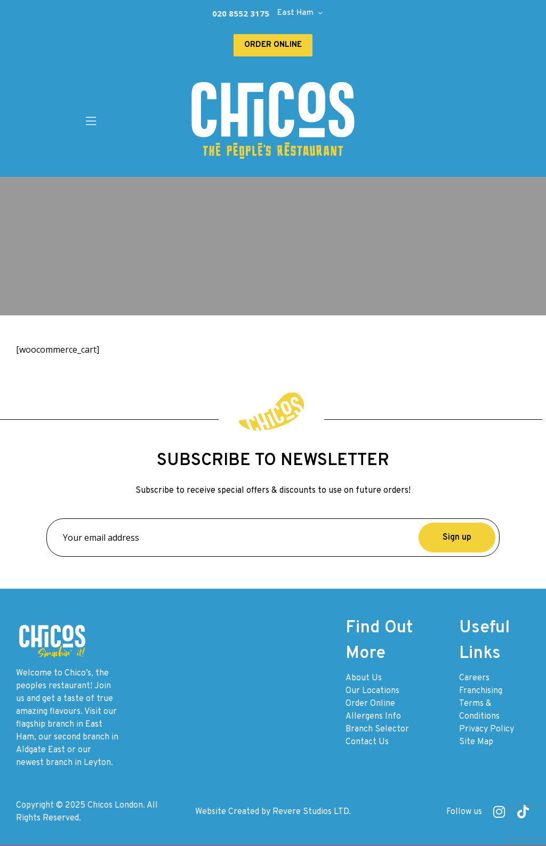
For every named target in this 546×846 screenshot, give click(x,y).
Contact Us (367, 742)
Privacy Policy (486, 729)
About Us (364, 678)
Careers (474, 678)
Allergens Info (373, 716)
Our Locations (372, 691)
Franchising (480, 691)
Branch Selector (377, 729)
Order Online (370, 703)
